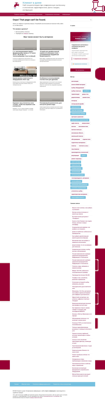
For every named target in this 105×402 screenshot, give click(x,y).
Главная (16, 384)
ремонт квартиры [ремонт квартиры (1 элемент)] (76, 158)
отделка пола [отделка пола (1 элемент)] (86, 139)
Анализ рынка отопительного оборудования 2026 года (23, 78)
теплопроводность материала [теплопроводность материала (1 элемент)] (80, 178)
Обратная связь (25, 384)
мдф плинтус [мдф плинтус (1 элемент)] (75, 123)
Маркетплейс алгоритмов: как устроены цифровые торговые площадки (80, 299)
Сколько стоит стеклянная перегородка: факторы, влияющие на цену (81, 341)
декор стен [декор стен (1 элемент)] (85, 94)
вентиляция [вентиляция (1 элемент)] (74, 81)
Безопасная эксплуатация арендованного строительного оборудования (80, 369)
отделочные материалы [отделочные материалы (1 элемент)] (78, 142)
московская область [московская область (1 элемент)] (77, 133)
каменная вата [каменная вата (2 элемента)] (75, 107)
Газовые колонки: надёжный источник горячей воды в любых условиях (81, 335)
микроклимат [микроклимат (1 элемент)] (86, 123)
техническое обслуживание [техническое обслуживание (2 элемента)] (79, 184)
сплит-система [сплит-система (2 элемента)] (75, 162)
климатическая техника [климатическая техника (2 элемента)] (78, 113)
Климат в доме (32, 2)
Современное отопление (52, 14)
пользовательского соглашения (51, 396)
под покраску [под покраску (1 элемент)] (75, 149)
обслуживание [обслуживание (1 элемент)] (75, 139)
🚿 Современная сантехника (80, 58)
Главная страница (19, 14)
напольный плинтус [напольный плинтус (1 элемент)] (77, 136)
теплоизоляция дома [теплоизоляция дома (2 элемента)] (77, 174)
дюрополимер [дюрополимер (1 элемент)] (75, 97)
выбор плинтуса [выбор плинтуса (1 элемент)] (76, 91)
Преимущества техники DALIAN (80, 275)
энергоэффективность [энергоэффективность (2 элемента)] (78, 197)
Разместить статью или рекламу (62, 384)
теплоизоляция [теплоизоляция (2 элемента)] (75, 171)
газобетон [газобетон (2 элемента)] (87, 91)
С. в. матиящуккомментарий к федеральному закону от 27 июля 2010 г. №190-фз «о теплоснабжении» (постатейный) (24, 54)
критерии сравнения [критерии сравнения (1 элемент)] (77, 116)
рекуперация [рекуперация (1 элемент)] (75, 155)
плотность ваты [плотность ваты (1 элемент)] (83, 145)
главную (25, 33)
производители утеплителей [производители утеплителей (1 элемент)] (79, 152)
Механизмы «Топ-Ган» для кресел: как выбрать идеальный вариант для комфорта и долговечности (81, 292)
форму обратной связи (36, 397)
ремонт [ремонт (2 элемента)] (84, 155)
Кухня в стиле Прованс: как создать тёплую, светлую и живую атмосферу (82, 222)
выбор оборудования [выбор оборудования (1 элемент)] (77, 87)
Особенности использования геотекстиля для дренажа (49, 78)
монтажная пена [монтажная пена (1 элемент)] (83, 126)
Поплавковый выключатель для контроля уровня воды (51, 103)
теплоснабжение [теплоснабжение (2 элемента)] (76, 181)
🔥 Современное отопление (80, 64)
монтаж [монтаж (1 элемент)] (73, 126)
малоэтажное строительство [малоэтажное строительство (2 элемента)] (79, 120)
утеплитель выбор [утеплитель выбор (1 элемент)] (76, 191)
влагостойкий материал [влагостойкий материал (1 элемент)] (78, 84)
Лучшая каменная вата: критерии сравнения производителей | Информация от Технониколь (81, 255)
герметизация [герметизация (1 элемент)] (75, 94)
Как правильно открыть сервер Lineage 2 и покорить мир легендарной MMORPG (81, 309)
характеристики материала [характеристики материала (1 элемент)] (79, 194)
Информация (66, 14)
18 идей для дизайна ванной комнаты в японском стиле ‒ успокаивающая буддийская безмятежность (49, 54)
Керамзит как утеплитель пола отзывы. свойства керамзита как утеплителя (24, 104)
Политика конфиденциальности (41, 384)
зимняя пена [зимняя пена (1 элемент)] (86, 97)
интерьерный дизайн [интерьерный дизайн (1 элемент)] (77, 103)
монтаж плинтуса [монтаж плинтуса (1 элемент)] (76, 129)
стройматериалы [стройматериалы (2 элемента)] (76, 168)
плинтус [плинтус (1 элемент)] (73, 145)
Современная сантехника (35, 14)
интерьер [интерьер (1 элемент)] (74, 100)
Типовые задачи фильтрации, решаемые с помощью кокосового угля (82, 329)
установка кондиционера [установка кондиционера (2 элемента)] (78, 187)
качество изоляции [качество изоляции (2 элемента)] (76, 110)
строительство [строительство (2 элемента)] (75, 165)
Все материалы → (81, 70)
